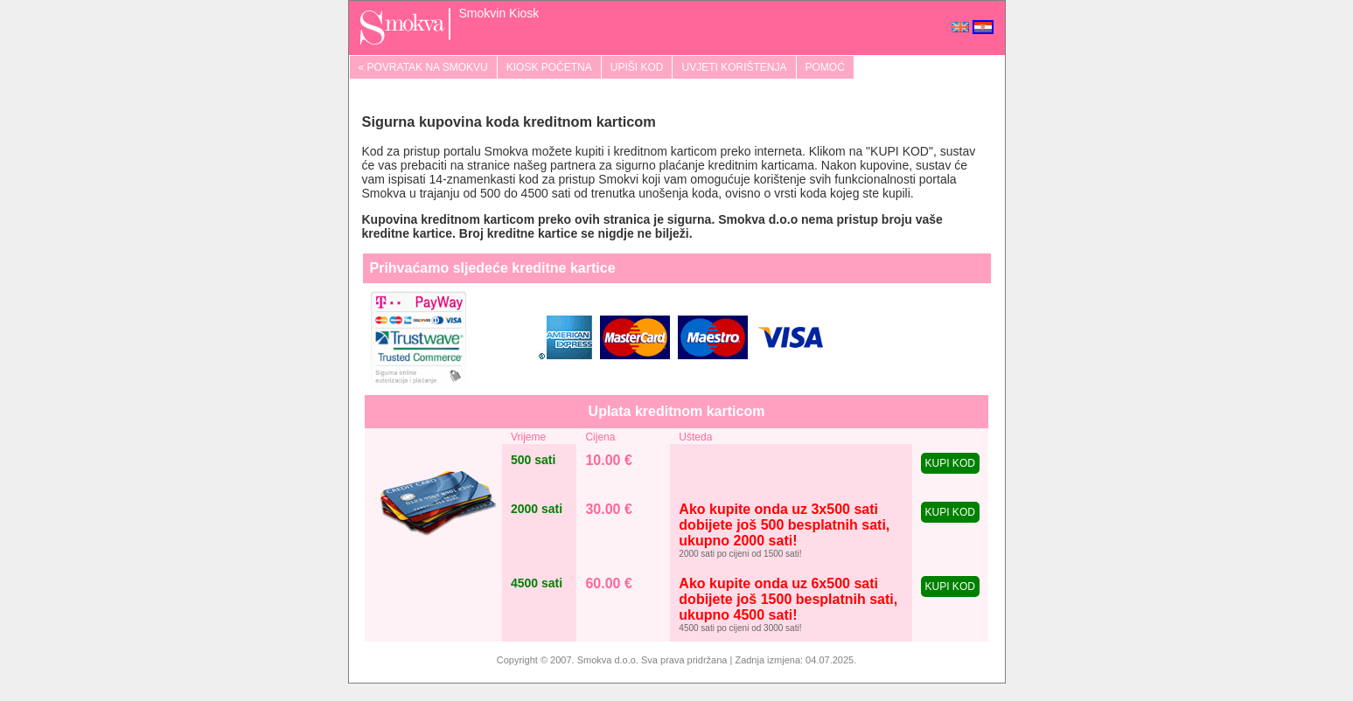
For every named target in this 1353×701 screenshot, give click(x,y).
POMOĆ (825, 67)
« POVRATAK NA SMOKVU (423, 67)
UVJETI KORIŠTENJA (733, 67)
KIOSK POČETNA (549, 67)
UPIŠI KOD (637, 67)
